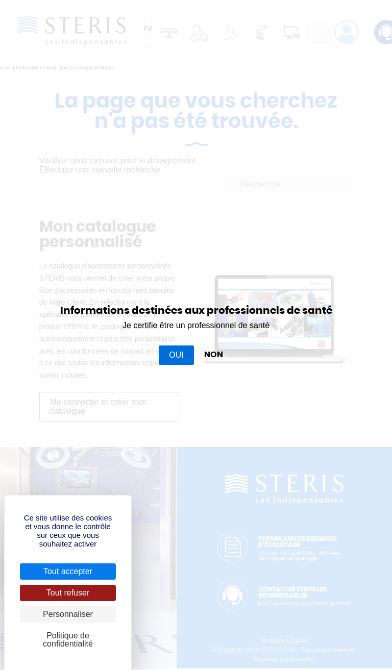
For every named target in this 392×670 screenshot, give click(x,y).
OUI (176, 355)
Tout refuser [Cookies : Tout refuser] (67, 592)
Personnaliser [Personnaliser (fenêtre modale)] (68, 614)
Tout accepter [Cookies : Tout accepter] (67, 571)
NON (213, 355)
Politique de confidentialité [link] (68, 639)
